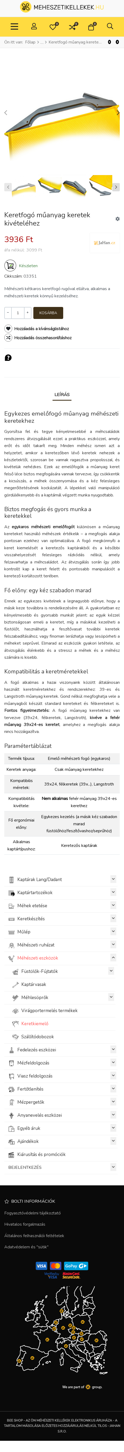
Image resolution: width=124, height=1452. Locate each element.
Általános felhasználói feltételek (34, 1236)
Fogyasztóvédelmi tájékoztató (32, 1213)
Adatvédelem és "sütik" (26, 1247)
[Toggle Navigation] (14, 27)
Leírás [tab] (62, 395)
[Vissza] (109, 42)
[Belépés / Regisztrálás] (34, 26)
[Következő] (117, 42)
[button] (53, 27)
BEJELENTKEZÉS (62, 1167)
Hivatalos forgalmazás (24, 1224)
